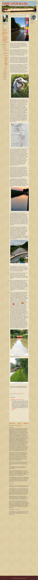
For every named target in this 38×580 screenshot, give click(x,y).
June (5, 57)
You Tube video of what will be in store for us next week (5, 33)
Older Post (26, 423)
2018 (4, 48)
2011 (4, 79)
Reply (13, 409)
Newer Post (12, 423)
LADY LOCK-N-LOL (15, 3)
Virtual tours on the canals (4, 37)
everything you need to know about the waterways (4, 39)
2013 (4, 76)
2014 (4, 75)
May (5, 67)
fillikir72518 (13, 399)
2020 (4, 45)
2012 (4, 78)
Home (19, 423)
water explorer (5, 42)
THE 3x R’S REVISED (6, 59)
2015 (4, 73)
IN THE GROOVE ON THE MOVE (6, 64)
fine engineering (4, 29)
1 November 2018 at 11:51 (19, 399)
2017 (4, 70)
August (5, 55)
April (5, 68)
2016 (4, 72)
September (6, 53)
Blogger (24, 578)
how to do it (4, 30)
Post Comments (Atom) (18, 425)
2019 (4, 47)
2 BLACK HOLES (5, 61)
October (5, 50)
